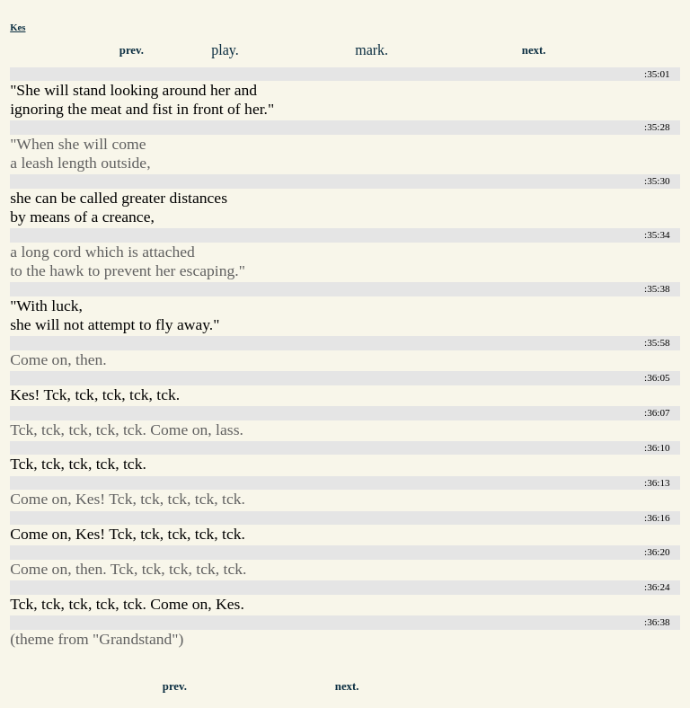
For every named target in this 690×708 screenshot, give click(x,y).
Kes (17, 27)
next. (534, 50)
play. (225, 50)
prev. (131, 50)
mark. (371, 50)
